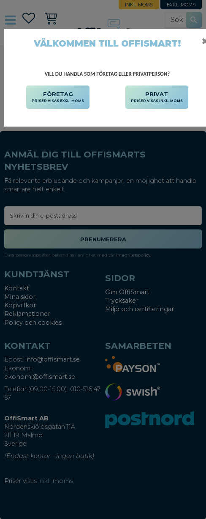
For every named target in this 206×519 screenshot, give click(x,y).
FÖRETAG (58, 97)
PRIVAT (157, 97)
